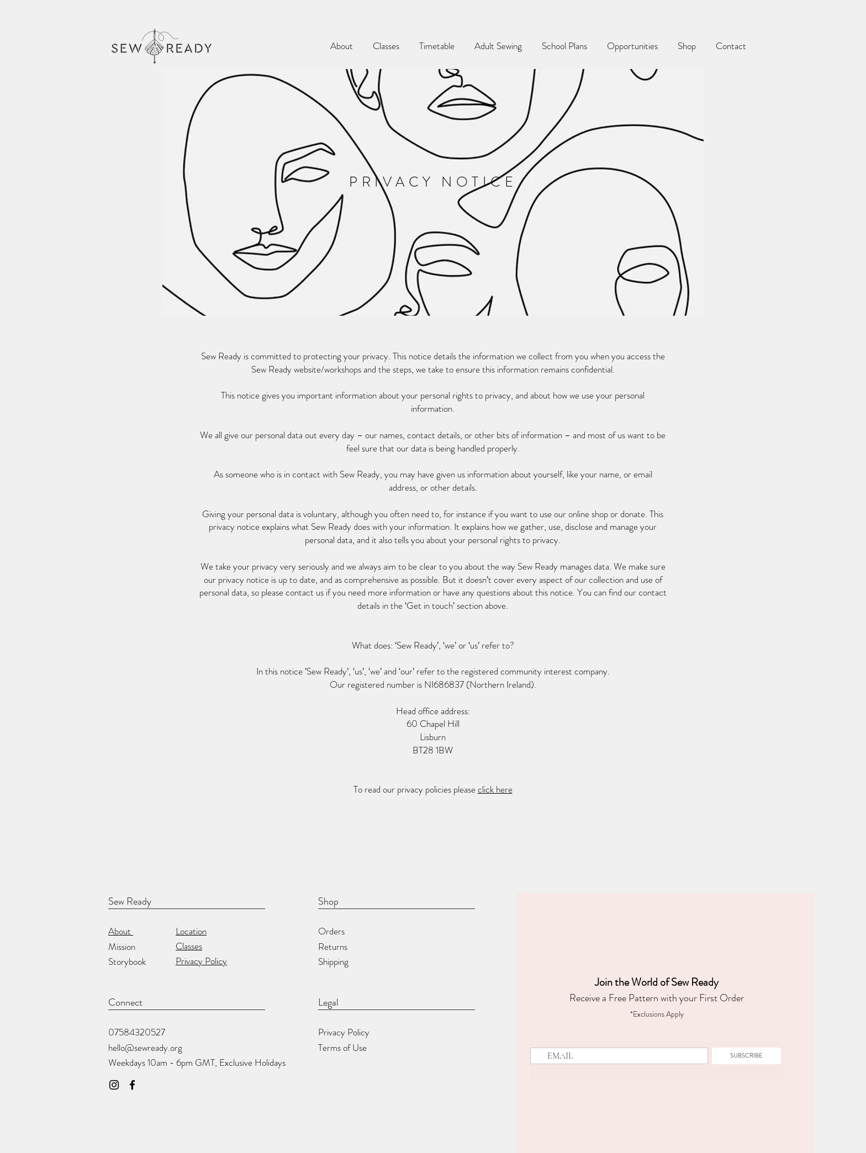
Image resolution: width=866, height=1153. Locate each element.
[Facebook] (132, 1084)
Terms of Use (342, 1047)
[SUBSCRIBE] (746, 1056)
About (120, 931)
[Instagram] (114, 1084)
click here (495, 789)
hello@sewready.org (145, 1047)
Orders (331, 931)
